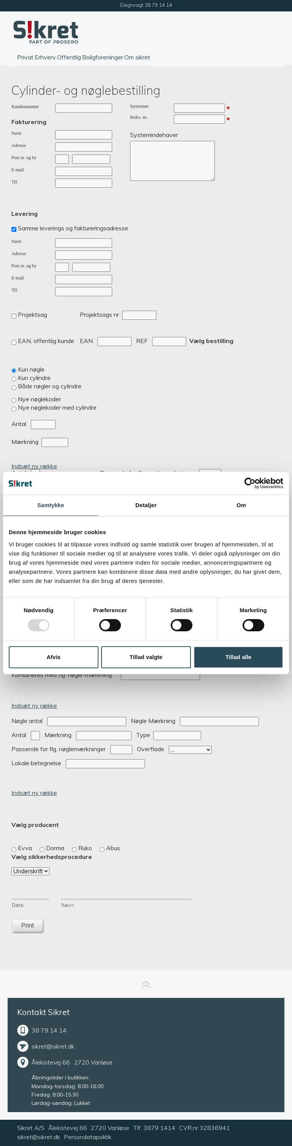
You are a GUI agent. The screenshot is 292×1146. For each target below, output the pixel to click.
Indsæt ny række (34, 466)
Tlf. (14, 182)
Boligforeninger (102, 57)
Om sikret (137, 57)
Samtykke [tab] (50, 505)
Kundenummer (25, 106)
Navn (16, 133)
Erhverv (45, 57)
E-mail (17, 169)
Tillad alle (238, 657)
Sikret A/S (30, 1128)
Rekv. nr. (139, 117)
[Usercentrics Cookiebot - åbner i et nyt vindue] (250, 483)
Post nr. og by (23, 157)
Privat (25, 57)
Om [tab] (241, 505)
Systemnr (139, 106)
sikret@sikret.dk (53, 1046)
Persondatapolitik (87, 1137)
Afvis (53, 657)
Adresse (18, 145)
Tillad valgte (146, 657)
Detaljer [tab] (146, 505)
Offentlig (69, 57)
